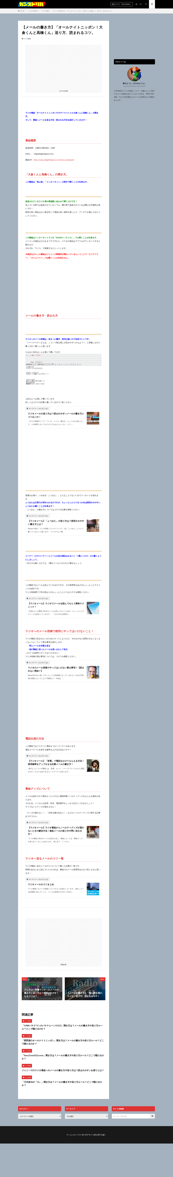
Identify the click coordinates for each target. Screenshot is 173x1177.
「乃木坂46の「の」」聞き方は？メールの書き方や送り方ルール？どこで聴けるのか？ (62, 1083)
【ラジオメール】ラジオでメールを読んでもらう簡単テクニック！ (56, 605)
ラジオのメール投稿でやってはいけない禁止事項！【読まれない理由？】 (56, 669)
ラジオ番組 (45, 11)
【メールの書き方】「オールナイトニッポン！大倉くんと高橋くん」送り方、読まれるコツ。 (83, 11)
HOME (22, 11)
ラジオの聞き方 (33, 11)
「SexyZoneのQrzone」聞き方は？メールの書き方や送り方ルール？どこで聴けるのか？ (63, 1057)
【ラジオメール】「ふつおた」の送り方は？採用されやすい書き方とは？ (56, 522)
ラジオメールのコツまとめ (41, 884)
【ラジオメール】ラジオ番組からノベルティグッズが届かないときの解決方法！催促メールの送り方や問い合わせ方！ (56, 830)
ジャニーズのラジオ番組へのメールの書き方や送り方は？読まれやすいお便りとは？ (63, 1070)
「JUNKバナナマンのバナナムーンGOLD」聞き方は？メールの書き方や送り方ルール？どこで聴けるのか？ (62, 1027)
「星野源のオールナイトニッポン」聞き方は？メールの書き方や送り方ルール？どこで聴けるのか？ (63, 1042)
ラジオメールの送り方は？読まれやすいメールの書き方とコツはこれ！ (56, 415)
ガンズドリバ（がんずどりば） (94, 1135)
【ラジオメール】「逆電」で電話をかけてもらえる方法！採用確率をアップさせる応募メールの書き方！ (56, 762)
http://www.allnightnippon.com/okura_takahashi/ (54, 160)
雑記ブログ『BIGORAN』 (121, 4)
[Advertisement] (64, 67)
